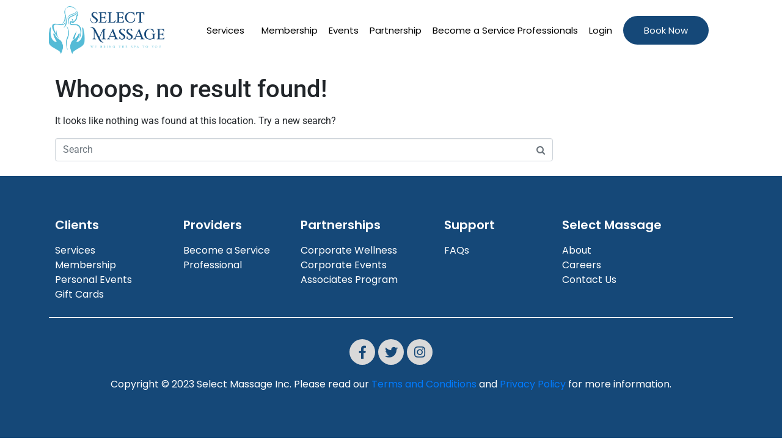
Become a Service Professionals (505, 30)
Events (344, 30)
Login (600, 30)
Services (225, 30)
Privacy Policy (533, 384)
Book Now (666, 30)
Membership (289, 30)
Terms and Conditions (424, 384)
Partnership (396, 30)
